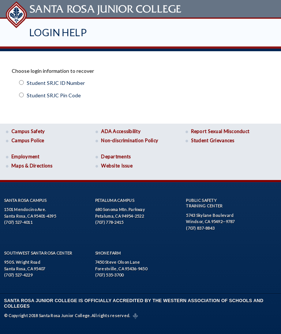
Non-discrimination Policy (129, 138)
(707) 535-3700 (109, 272)
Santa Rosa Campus (25, 197)
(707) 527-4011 (18, 220)
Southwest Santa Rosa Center (38, 250)
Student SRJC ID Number (56, 80)
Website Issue (116, 163)
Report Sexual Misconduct (220, 129)
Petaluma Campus (114, 197)
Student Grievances (213, 138)
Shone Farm (108, 250)
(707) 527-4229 (18, 272)
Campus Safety (28, 129)
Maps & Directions (32, 163)
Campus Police (27, 138)
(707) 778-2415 (109, 220)
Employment (25, 154)
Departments (116, 154)
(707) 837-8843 (200, 225)
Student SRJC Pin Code (54, 93)
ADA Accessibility (120, 129)
